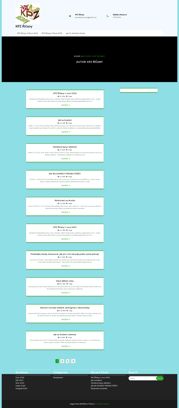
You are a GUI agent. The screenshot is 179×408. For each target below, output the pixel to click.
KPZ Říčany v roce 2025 (52, 33)
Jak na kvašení (65, 122)
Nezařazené (58, 370)
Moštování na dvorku (64, 202)
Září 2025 (19, 373)
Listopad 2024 (21, 381)
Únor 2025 (20, 376)
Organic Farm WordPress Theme (89, 404)
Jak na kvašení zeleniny (65, 336)
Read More (64, 103)
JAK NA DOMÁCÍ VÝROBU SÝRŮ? (64, 175)
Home (77, 56)
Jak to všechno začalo (75, 33)
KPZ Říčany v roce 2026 (27, 33)
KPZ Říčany (24, 26)
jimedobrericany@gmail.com (86, 17)
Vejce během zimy (64, 282)
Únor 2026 (20, 370)
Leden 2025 (20, 379)
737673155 (117, 17)
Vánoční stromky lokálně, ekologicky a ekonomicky (65, 309)
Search (159, 371)
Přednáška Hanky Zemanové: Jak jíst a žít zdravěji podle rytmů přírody (65, 256)
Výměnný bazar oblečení (65, 148)
